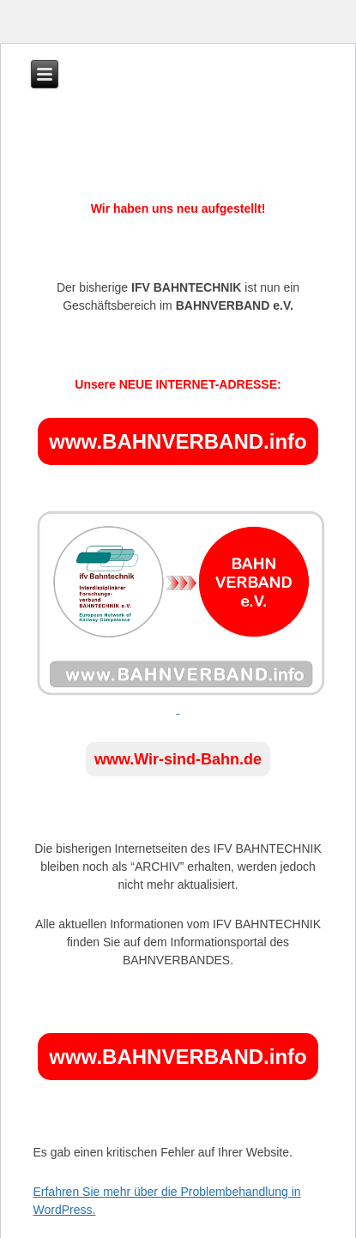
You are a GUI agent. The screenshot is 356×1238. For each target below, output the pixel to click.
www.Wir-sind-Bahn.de (178, 759)
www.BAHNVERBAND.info (177, 441)
